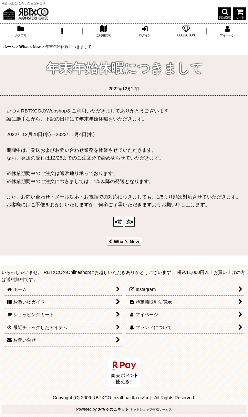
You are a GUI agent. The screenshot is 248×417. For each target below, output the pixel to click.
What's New (124, 241)
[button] (224, 13)
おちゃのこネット (113, 409)
